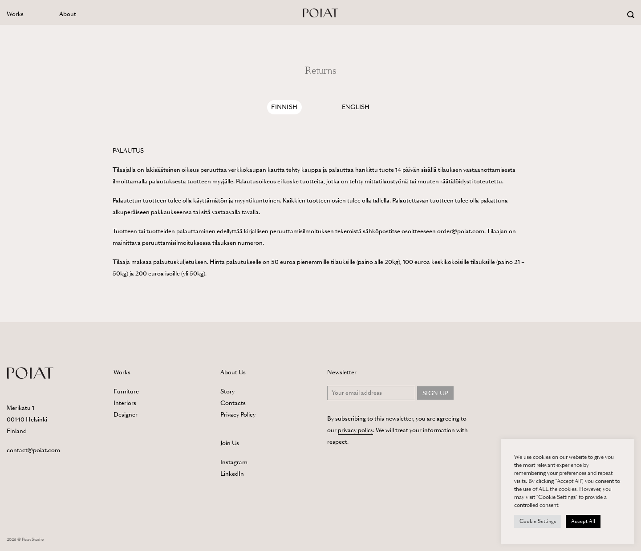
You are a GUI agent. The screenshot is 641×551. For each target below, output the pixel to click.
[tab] (284, 107)
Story (227, 391)
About (67, 14)
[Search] (630, 15)
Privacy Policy (238, 414)
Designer (126, 414)
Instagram (233, 462)
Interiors (125, 403)
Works (15, 14)
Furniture (126, 391)
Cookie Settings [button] (537, 521)
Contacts (233, 403)
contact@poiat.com (33, 450)
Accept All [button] (583, 521)
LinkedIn (232, 474)
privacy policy (355, 430)
